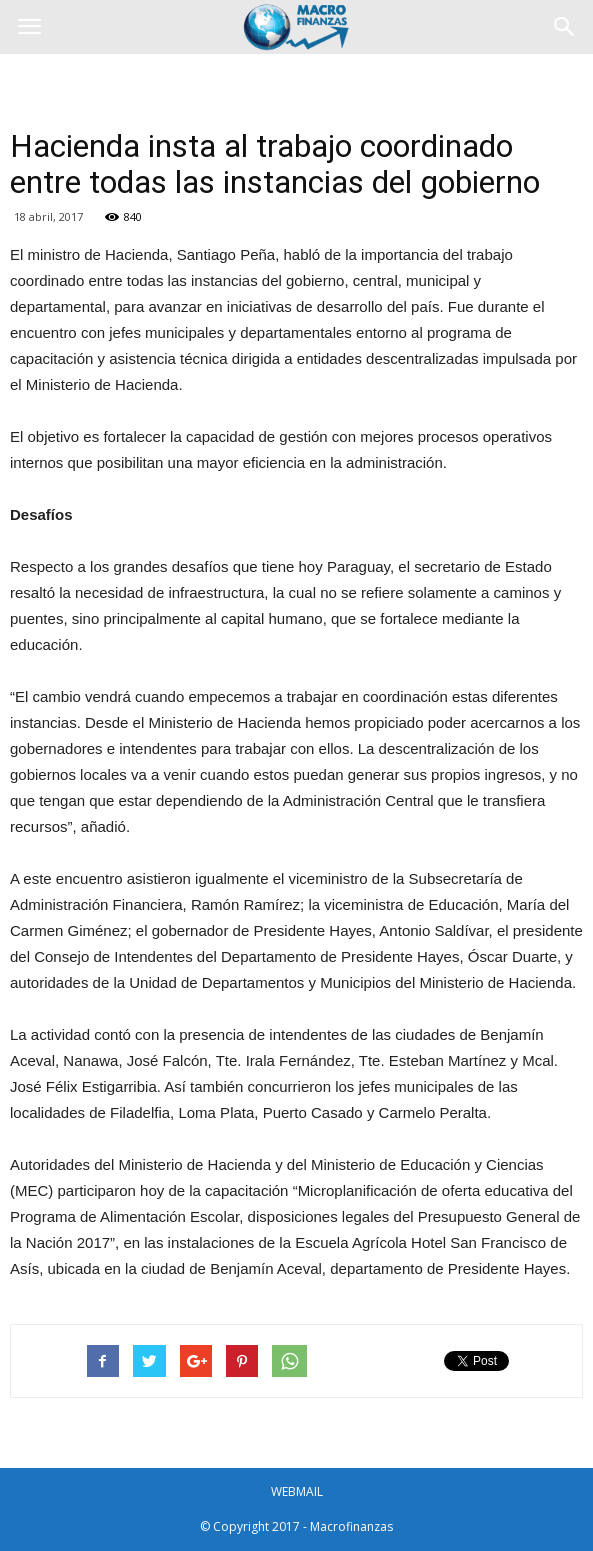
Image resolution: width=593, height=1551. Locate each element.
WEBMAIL (297, 1491)
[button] (565, 27)
